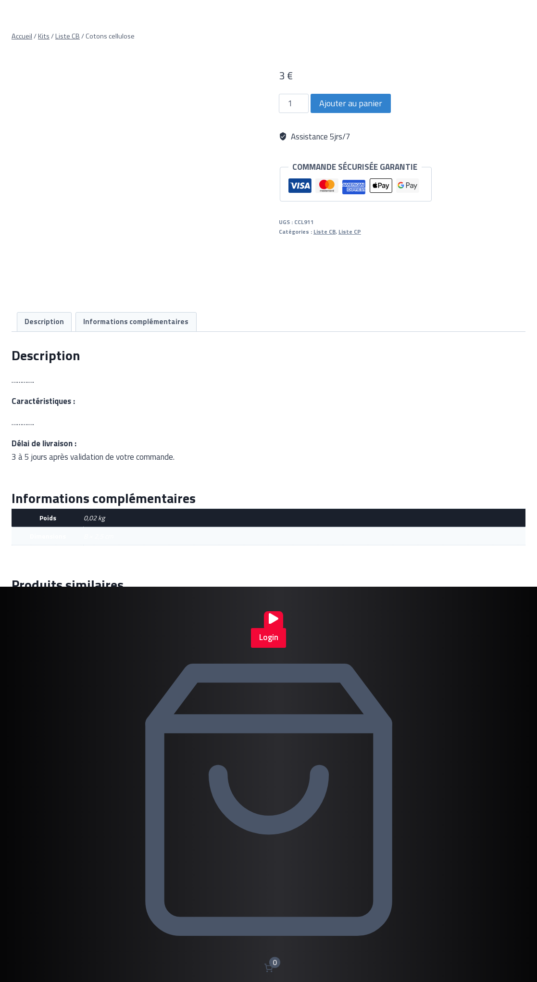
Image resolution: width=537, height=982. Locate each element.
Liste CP (349, 231)
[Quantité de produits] (294, 103)
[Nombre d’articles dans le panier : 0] (268, 967)
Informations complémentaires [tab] (135, 321)
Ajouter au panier (350, 103)
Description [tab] (44, 321)
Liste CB (324, 231)
